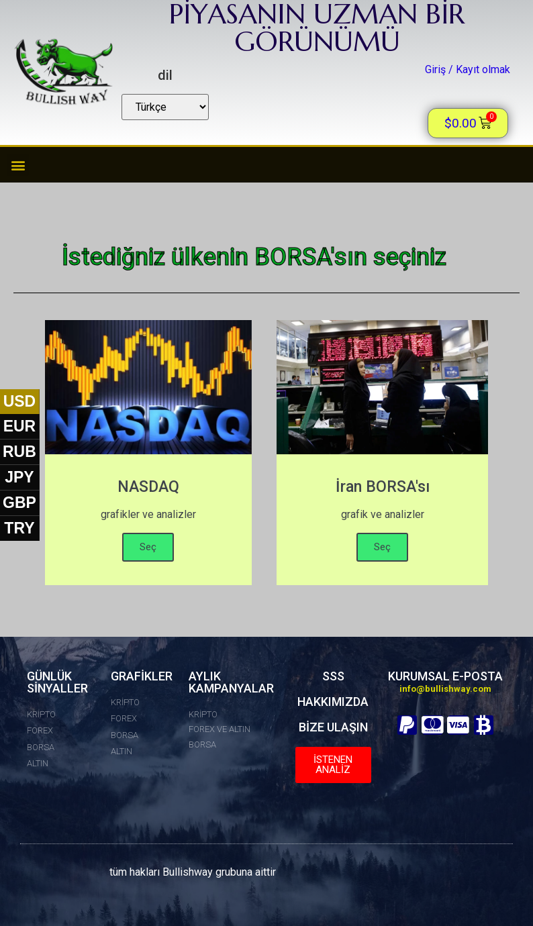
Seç (148, 547)
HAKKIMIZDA (333, 701)
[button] (18, 165)
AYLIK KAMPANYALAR (231, 682)
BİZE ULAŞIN (333, 727)
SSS (333, 676)
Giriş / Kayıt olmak (467, 69)
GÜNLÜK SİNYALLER (57, 682)
